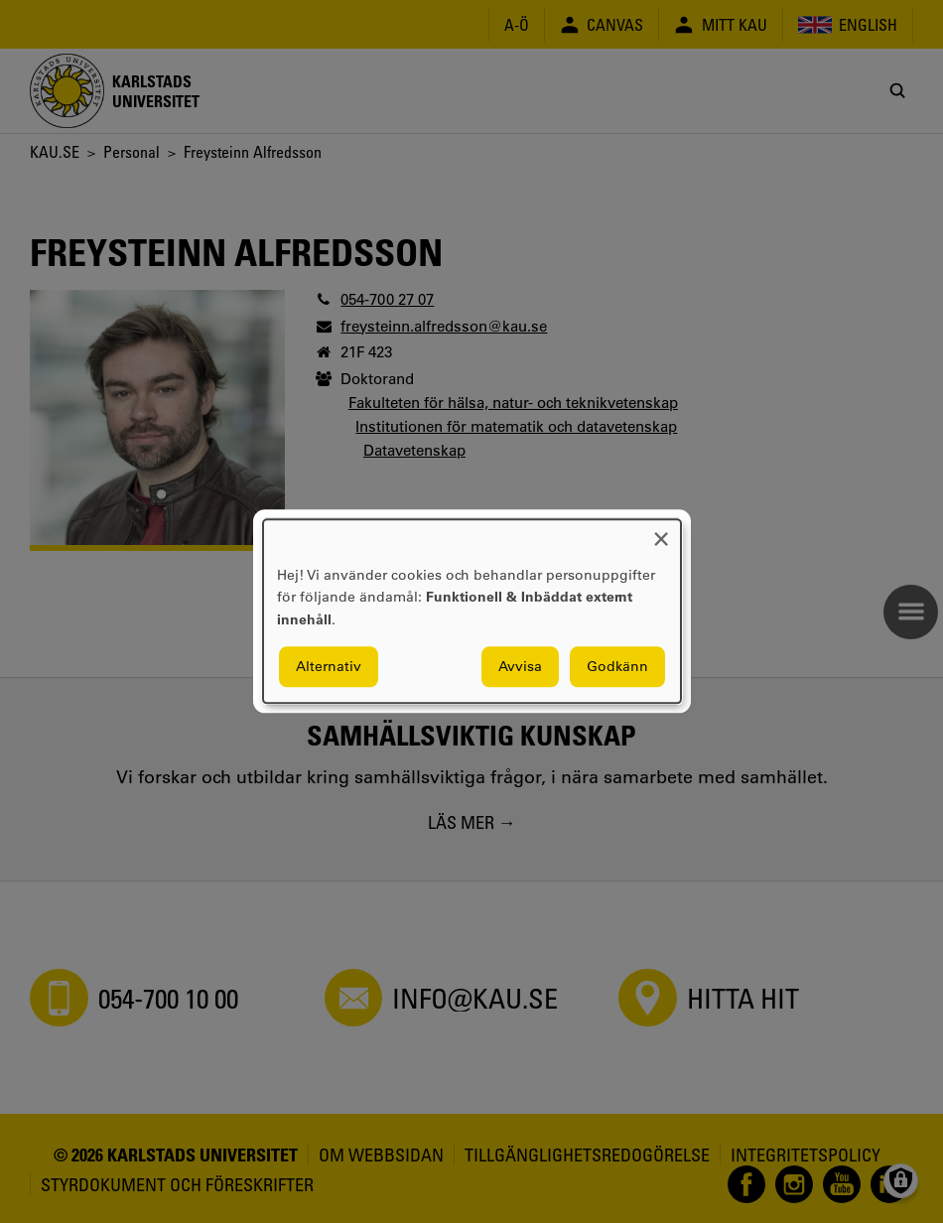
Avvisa (520, 667)
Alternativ (328, 667)
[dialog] (472, 611)
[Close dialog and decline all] (661, 531)
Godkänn (617, 667)
